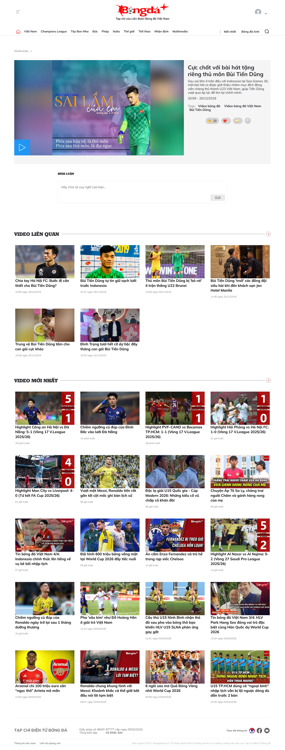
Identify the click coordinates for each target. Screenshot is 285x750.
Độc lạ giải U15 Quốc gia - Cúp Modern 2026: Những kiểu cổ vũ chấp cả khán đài (172, 495)
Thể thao (145, 31)
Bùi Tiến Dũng (200, 110)
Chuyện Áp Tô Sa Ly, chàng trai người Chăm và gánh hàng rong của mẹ (237, 495)
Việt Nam (30, 31)
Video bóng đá (209, 106)
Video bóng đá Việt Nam (242, 106)
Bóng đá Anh (250, 31)
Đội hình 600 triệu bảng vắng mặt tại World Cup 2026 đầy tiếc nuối (109, 556)
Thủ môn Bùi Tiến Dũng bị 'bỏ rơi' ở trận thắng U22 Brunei (173, 283)
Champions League (54, 31)
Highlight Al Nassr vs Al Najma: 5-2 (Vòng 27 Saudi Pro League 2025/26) (240, 559)
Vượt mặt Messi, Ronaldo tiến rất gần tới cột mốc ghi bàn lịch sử (108, 493)
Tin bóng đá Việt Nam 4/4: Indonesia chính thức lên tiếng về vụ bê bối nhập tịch (43, 559)
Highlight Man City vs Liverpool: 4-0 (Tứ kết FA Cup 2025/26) (44, 493)
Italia (116, 31)
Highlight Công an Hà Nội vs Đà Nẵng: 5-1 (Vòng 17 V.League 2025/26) (42, 432)
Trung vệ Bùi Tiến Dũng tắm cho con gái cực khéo (42, 346)
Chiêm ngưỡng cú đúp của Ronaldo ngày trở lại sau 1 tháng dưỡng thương (43, 622)
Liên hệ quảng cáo (50, 743)
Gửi (218, 197)
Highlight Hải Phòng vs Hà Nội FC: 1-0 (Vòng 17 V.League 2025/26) (240, 429)
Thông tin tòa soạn (25, 743)
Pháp (105, 31)
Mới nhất (230, 31)
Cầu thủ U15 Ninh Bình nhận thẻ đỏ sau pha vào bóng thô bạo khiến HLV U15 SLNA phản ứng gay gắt (172, 624)
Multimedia (180, 31)
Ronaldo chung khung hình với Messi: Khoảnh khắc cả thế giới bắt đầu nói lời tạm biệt (109, 691)
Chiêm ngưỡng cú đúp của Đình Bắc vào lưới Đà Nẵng (106, 429)
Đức (95, 31)
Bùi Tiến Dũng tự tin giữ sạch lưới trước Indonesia (108, 283)
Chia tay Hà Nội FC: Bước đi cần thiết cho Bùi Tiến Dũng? (42, 283)
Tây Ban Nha (80, 31)
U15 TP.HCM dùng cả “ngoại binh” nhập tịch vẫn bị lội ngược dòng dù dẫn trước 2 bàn (240, 691)
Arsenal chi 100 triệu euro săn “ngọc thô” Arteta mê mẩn (40, 688)
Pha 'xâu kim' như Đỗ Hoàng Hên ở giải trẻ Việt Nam (108, 619)
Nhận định (162, 31)
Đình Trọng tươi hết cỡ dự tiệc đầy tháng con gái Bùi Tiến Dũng (109, 346)
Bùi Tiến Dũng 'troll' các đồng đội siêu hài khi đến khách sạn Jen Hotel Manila (239, 285)
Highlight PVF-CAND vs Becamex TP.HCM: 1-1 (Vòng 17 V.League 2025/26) (173, 432)
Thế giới (129, 31)
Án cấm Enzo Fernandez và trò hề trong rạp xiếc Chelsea (173, 556)
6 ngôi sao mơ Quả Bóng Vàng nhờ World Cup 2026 (171, 688)
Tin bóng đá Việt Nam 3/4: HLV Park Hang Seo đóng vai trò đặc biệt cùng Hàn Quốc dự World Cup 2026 (240, 624)
